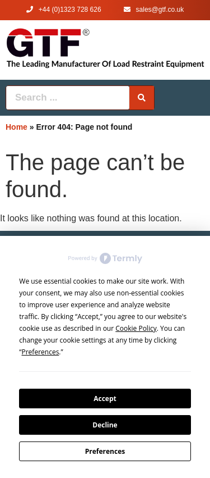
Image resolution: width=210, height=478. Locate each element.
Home (16, 126)
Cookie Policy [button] (135, 328)
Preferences (105, 451)
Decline (104, 425)
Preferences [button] (40, 352)
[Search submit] (141, 98)
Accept (105, 398)
